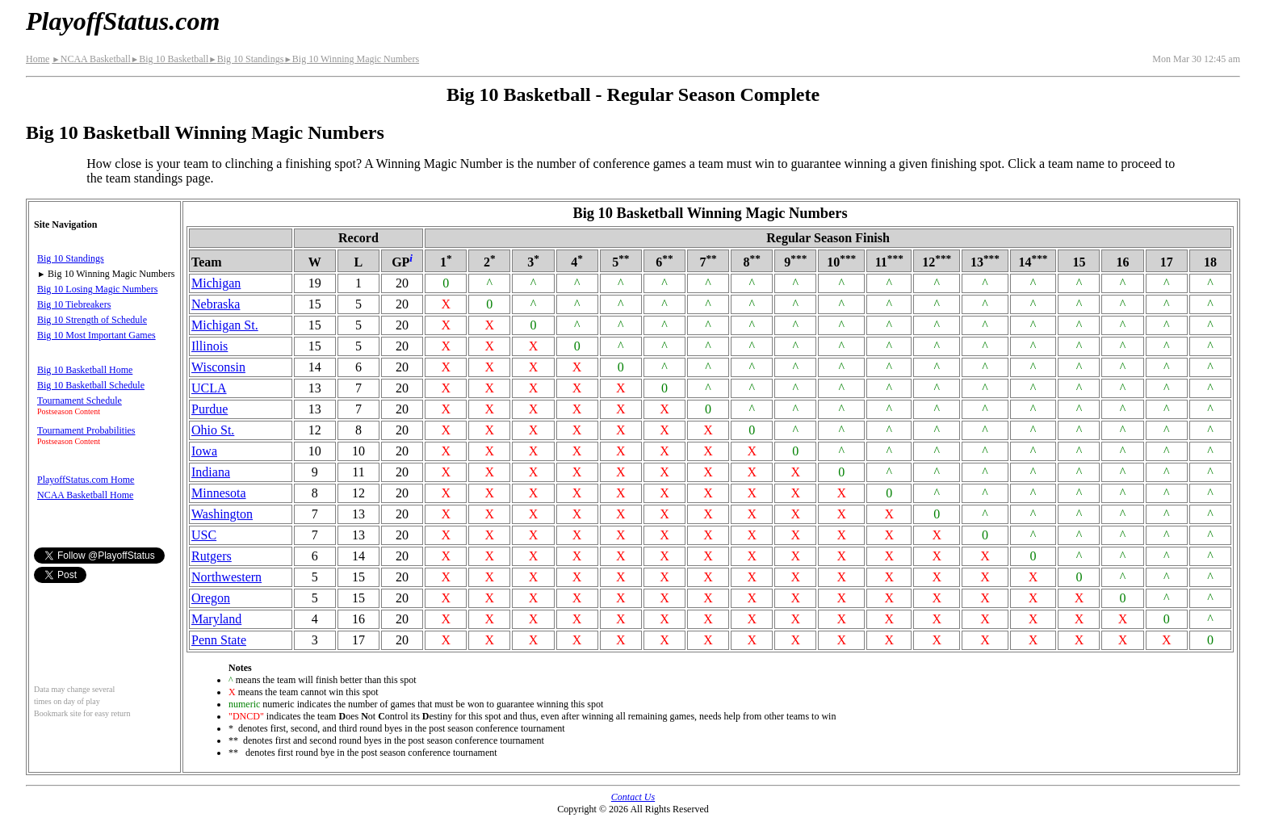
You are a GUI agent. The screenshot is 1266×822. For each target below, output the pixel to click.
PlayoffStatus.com (123, 21)
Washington (222, 514)
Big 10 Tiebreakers (74, 304)
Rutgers (211, 556)
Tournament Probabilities (86, 430)
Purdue (209, 409)
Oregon (210, 598)
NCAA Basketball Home (85, 495)
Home (37, 59)
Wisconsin (218, 367)
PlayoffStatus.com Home (85, 479)
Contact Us (633, 797)
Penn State (218, 640)
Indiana (210, 472)
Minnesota (218, 493)
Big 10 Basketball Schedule (91, 385)
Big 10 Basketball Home (84, 369)
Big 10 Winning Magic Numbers (351, 59)
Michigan (216, 283)
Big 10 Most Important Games (96, 335)
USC (203, 535)
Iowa (204, 451)
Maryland (216, 619)
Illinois (209, 346)
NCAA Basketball (91, 59)
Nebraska (215, 304)
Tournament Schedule (79, 400)
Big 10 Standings (245, 59)
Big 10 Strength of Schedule (92, 319)
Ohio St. (212, 430)
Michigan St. (224, 325)
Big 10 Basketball (169, 59)
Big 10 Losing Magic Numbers (97, 289)
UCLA (209, 388)
